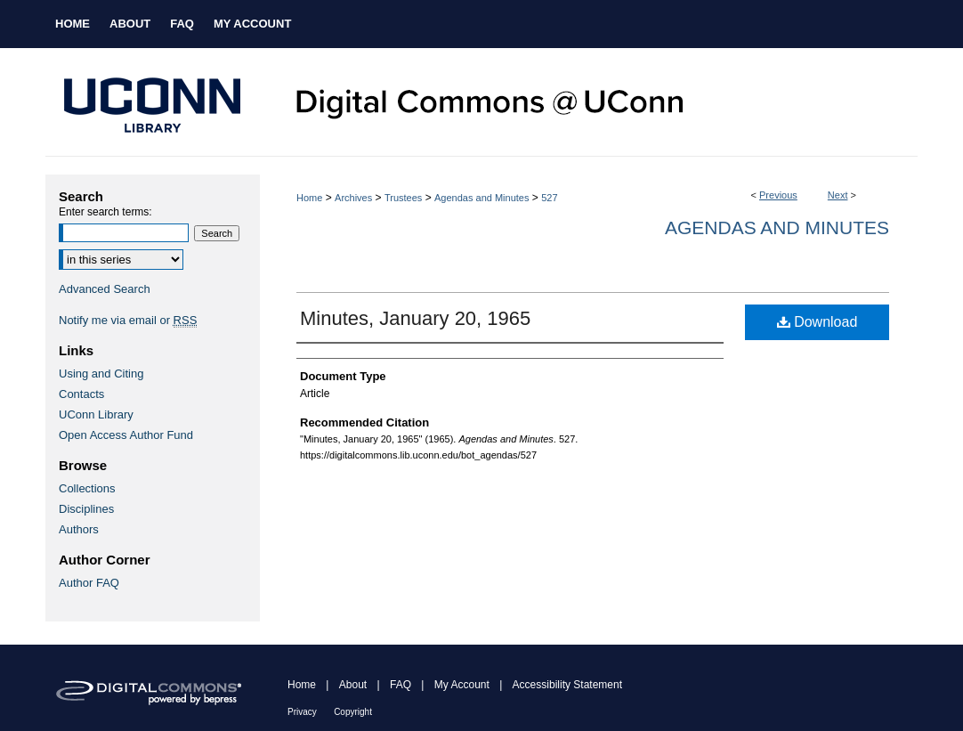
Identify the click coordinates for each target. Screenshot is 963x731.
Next (838, 195)
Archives (353, 197)
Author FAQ (89, 582)
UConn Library (96, 414)
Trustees (403, 197)
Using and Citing (101, 373)
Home (309, 197)
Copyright (353, 712)
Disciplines (86, 509)
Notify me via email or (128, 320)
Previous (778, 195)
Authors (79, 529)
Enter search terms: (105, 212)
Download (817, 321)
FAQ (400, 684)
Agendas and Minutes (481, 197)
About (353, 684)
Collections (87, 488)
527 (549, 197)
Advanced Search (104, 289)
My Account (462, 684)
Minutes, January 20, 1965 (415, 318)
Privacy (302, 712)
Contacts (81, 394)
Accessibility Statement (567, 684)
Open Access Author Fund (126, 435)
